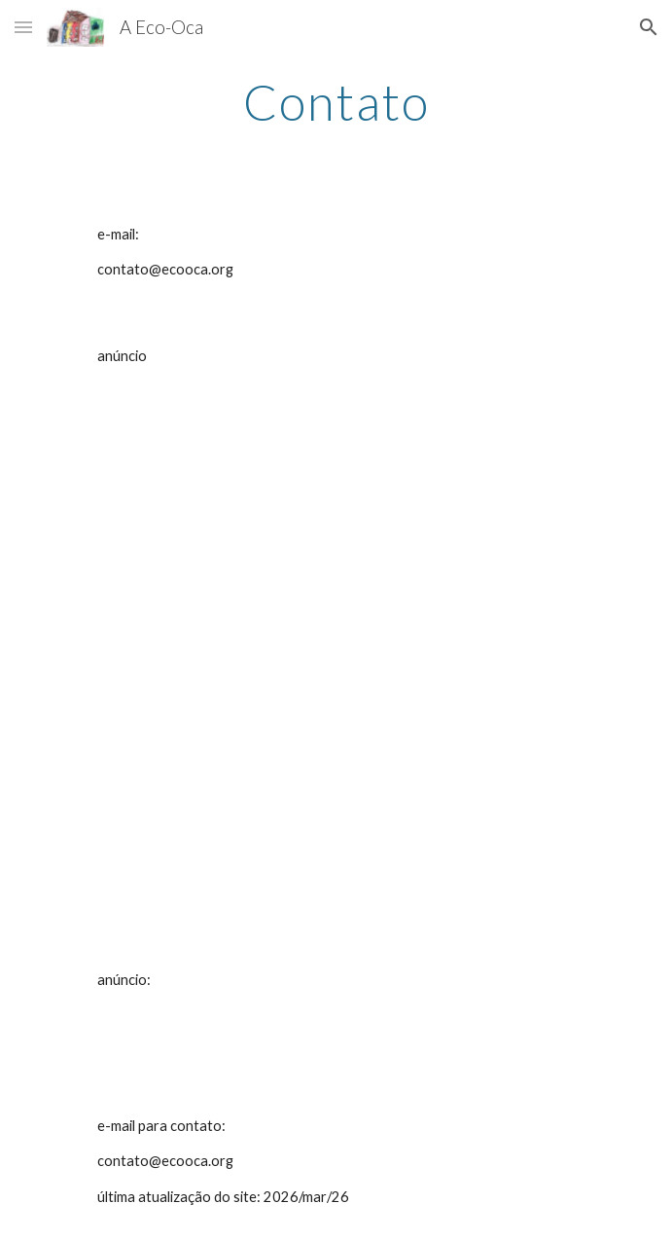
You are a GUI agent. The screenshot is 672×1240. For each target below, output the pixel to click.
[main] (336, 102)
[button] (23, 27)
